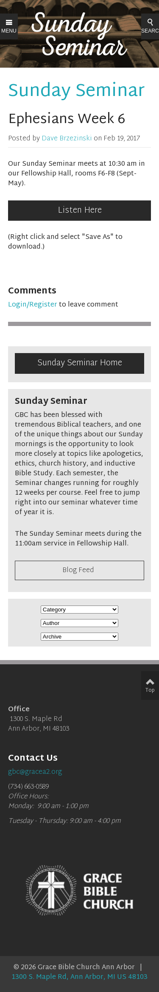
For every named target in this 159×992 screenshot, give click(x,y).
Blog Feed (78, 571)
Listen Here (80, 210)
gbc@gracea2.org (35, 772)
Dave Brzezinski (67, 139)
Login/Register (32, 305)
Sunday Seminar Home (79, 363)
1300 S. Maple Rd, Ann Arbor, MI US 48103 (79, 977)
